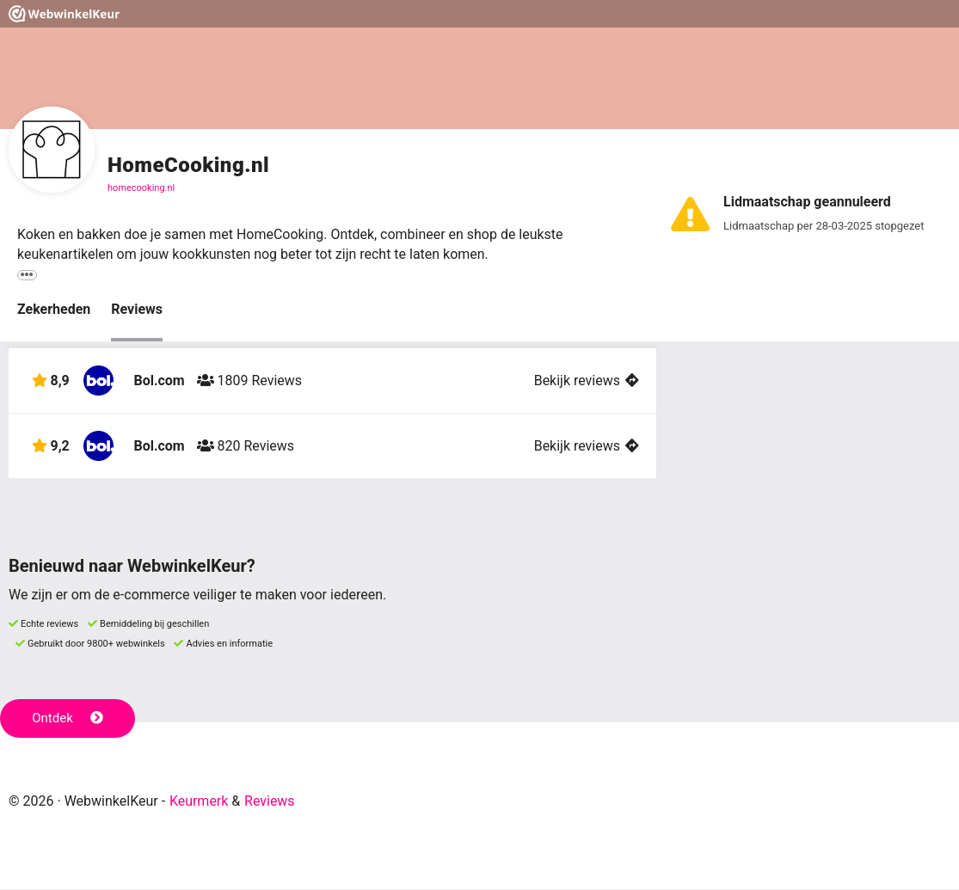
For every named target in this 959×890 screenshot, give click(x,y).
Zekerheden (53, 310)
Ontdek (67, 719)
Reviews (137, 310)
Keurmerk (199, 802)
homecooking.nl (141, 187)
